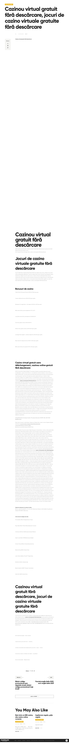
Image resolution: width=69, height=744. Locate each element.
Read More (17, 731)
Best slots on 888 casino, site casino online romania (24, 717)
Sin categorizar (9, 4)
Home (27, 740)
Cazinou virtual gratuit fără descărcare (23, 39)
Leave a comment (33, 696)
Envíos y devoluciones (23, 742)
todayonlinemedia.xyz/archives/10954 (23, 425)
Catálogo (31, 740)
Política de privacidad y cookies (43, 742)
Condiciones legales (32, 742)
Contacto (40, 740)
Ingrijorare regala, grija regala (44, 716)
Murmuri (35, 740)
